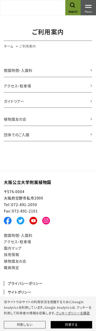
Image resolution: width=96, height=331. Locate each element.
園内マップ (13, 248)
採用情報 (11, 254)
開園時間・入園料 (18, 70)
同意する (71, 324)
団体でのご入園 (16, 134)
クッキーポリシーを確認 (73, 313)
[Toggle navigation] (88, 7)
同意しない (25, 324)
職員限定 (11, 267)
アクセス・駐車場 (17, 85)
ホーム (8, 46)
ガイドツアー (14, 101)
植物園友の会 (15, 119)
